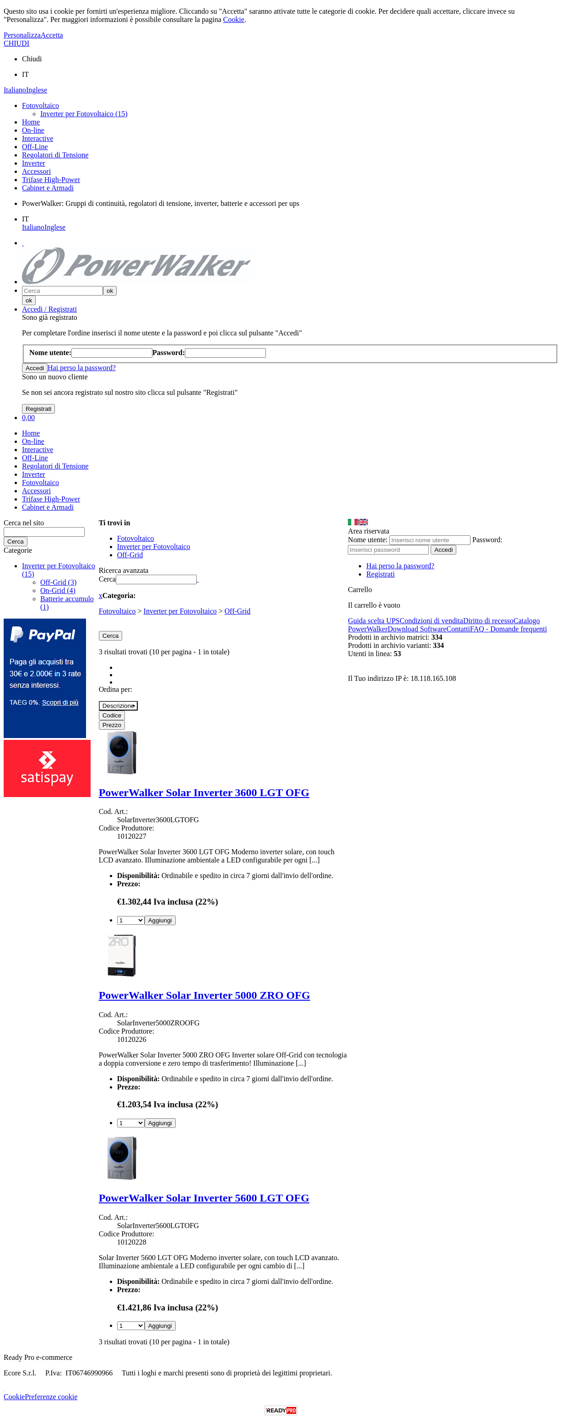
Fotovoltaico (40, 105)
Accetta (52, 35)
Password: (487, 540)
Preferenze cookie (51, 1397)
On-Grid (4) (58, 590)
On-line (33, 130)
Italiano (15, 90)
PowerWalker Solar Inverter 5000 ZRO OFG (204, 995)
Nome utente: (368, 540)
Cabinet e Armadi (48, 188)
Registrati (380, 574)
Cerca (107, 579)
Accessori (36, 171)
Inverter (33, 163)
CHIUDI (16, 43)
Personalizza (22, 35)
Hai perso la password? (82, 368)
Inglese (36, 90)
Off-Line (35, 147)
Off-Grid (238, 611)
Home (31, 122)
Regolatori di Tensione (55, 155)
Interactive (37, 138)
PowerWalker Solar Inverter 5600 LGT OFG (204, 1198)
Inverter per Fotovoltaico (180, 611)
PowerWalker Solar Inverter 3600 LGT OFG (204, 792)
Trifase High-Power (51, 179)
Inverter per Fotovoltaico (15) (84, 114)
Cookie (233, 19)
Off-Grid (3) (58, 582)
